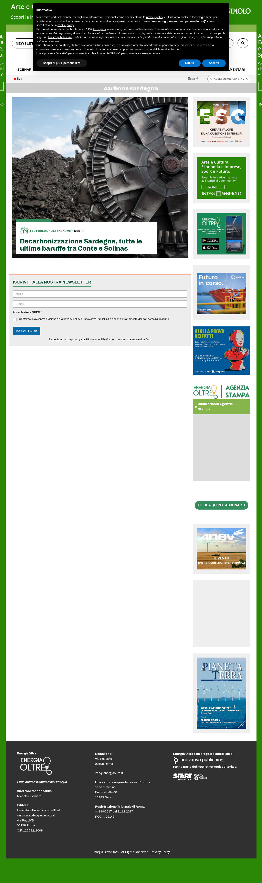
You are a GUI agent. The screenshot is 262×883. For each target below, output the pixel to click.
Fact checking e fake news (50, 231)
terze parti (99, 29)
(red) (80, 231)
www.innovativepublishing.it (36, 815)
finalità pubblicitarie (60, 37)
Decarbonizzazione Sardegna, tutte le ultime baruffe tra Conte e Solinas (81, 245)
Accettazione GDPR (27, 312)
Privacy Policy (160, 852)
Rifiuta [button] (189, 63)
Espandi (193, 78)
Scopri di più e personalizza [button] (62, 63)
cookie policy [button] (65, 25)
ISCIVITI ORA (26, 331)
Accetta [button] (214, 63)
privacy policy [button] (154, 17)
